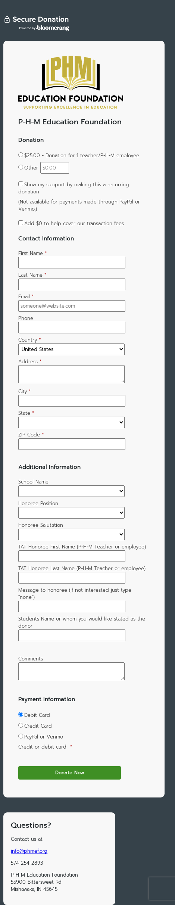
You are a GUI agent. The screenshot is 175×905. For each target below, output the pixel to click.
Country (29, 339)
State (26, 413)
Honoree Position (38, 503)
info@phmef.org (29, 851)
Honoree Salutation (40, 525)
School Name (33, 481)
